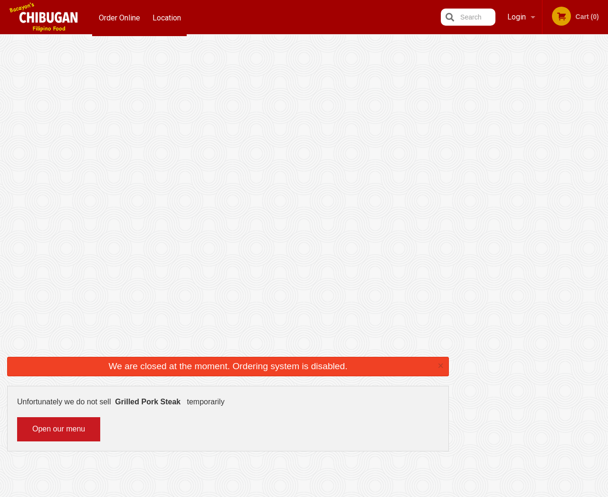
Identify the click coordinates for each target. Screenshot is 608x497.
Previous (463, 131)
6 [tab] (568, 192)
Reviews (362, 370)
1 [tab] (497, 192)
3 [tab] (525, 192)
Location (168, 16)
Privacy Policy (370, 393)
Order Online (119, 16)
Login (516, 16)
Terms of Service (320, 490)
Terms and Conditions (380, 382)
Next (601, 131)
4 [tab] (539, 192)
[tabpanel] (532, 131)
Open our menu (58, 121)
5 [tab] (554, 192)
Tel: (458, 393)
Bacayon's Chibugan (118, 358)
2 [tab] (511, 192)
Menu (279, 370)
